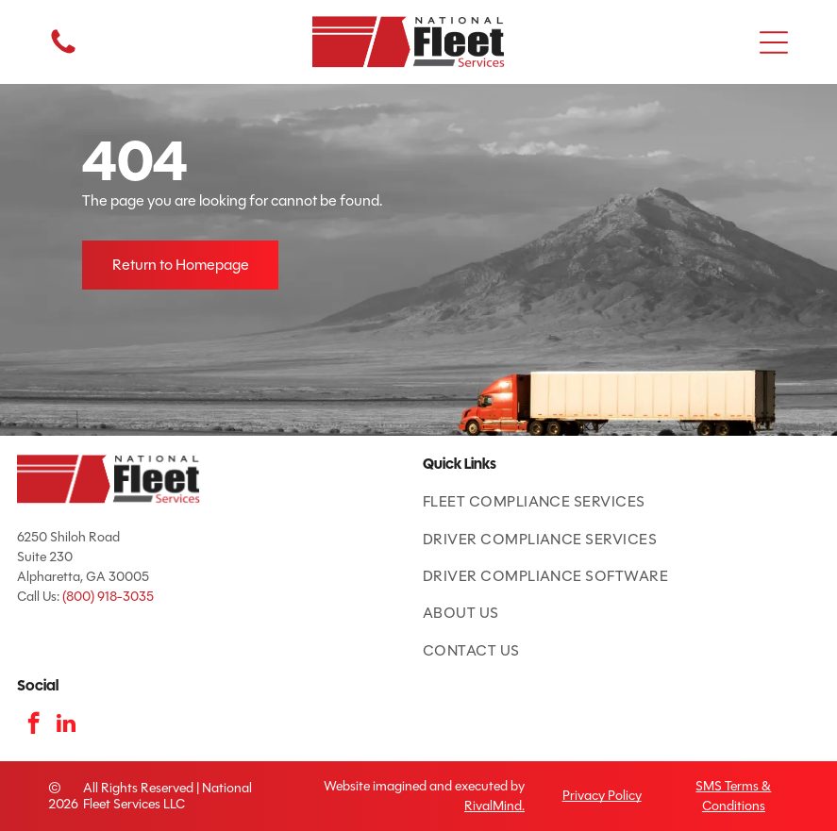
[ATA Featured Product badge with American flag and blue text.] (36, 648)
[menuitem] (622, 501)
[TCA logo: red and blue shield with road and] (75, 648)
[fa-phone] (63, 52)
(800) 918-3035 (108, 597)
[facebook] (33, 725)
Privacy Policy (602, 796)
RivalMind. (494, 806)
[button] (774, 42)
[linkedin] (66, 725)
